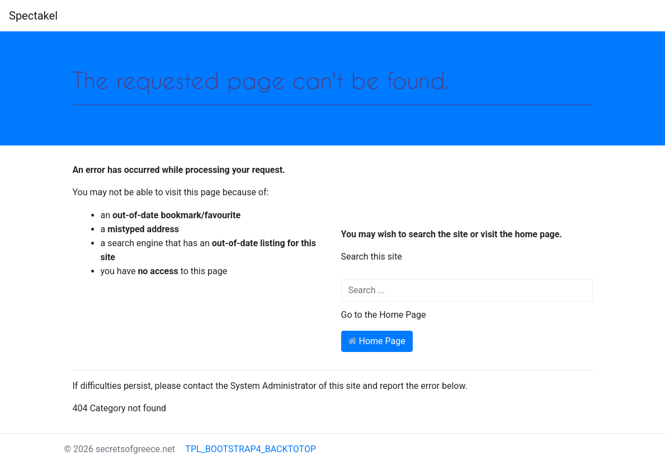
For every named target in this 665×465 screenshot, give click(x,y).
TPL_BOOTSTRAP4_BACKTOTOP (245, 449)
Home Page (376, 341)
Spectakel (33, 15)
